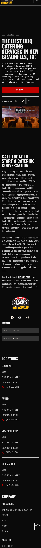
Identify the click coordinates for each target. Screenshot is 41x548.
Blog (17, 35)
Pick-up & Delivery (11, 377)
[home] (8, 5)
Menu (4, 371)
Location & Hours (10, 382)
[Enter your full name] (20, 330)
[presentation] (20, 347)
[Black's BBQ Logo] (20, 303)
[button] (36, 5)
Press (5, 525)
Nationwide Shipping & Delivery (17, 509)
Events (5, 515)
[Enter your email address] (20, 338)
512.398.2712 (24, 277)
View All (6, 530)
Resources (10, 35)
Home (3, 35)
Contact (20, 89)
